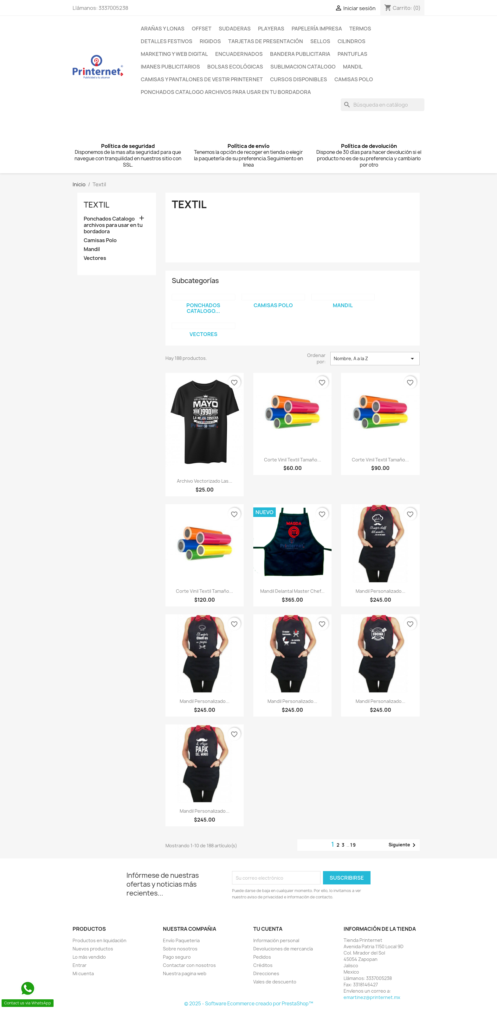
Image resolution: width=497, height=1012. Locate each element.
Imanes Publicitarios (170, 66)
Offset (201, 28)
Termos (360, 28)
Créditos (263, 965)
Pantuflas (352, 53)
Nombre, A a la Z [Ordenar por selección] (375, 358)
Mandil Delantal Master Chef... (292, 591)
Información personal (276, 940)
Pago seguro (177, 957)
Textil (96, 204)
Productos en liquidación (99, 940)
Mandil (353, 66)
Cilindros (351, 41)
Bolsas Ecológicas (235, 66)
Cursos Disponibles (298, 79)
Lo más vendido (89, 957)
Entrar (80, 965)
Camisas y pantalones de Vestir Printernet (202, 79)
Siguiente (403, 845)
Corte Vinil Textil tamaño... (292, 460)
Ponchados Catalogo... (203, 308)
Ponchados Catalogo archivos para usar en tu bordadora (226, 92)
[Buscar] (382, 104)
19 (353, 845)
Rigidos (210, 41)
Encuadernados (239, 53)
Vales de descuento (274, 982)
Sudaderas (235, 28)
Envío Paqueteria (181, 940)
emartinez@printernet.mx (372, 997)
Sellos (320, 41)
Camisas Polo (353, 79)
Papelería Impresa (317, 28)
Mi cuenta (83, 973)
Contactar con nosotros (189, 965)
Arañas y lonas (162, 28)
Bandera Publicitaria (300, 53)
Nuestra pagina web (184, 973)
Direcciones (266, 973)
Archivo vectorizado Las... (204, 481)
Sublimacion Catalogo (303, 66)
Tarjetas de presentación (265, 41)
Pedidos (262, 957)
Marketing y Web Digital (174, 53)
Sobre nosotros (180, 949)
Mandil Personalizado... (380, 591)
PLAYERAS (271, 28)
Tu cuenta (267, 928)
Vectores (95, 258)
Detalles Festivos (166, 41)
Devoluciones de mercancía (283, 949)
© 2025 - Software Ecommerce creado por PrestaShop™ (248, 1003)
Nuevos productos (93, 949)
